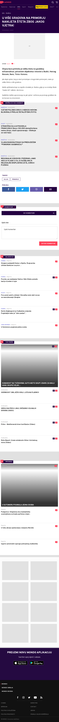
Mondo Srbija (7, 688)
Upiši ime (5, 223)
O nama (3, 703)
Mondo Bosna (7, 691)
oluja (6, 179)
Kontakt (33, 707)
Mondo (4, 684)
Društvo (8, 13)
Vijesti (8, 63)
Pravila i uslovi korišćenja (40, 714)
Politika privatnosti (8, 714)
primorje (15, 179)
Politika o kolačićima (8, 710)
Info (3, 13)
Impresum (4, 707)
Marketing (34, 703)
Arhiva (33, 710)
